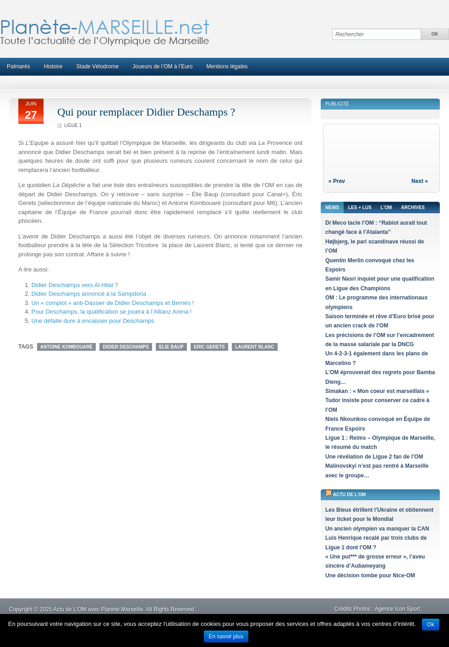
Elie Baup (171, 346)
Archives (413, 207)
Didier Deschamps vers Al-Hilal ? (74, 285)
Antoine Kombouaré (66, 346)
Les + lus (360, 207)
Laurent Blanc (254, 346)
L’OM (386, 207)
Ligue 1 (73, 125)
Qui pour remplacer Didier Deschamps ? (146, 112)
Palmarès (18, 66)
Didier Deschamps (126, 346)
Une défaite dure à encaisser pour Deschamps (92, 320)
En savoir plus (226, 636)
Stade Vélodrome (97, 66)
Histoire (53, 66)
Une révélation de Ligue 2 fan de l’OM (374, 456)
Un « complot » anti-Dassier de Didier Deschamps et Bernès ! (112, 302)
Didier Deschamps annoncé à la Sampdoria (88, 293)
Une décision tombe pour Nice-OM (370, 575)
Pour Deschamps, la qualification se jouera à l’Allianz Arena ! (111, 311)
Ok (430, 624)
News (332, 207)
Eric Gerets (209, 346)
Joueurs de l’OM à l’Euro (162, 66)
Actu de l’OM (349, 494)
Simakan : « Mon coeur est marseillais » (377, 391)
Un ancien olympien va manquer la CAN (377, 528)
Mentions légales (227, 66)
